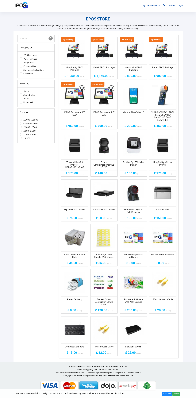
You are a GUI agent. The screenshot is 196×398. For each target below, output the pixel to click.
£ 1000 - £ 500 (30, 127)
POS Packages (30, 55)
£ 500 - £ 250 (29, 131)
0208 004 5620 (151, 5)
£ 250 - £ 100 (29, 134)
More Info (167, 394)
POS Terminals (30, 59)
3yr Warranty (127, 40)
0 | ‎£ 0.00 (168, 5)
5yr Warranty (68, 40)
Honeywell (28, 102)
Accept (176, 394)
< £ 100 (26, 138)
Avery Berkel (29, 95)
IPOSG (26, 98)
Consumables (29, 66)
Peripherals (28, 62)
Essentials (28, 73)
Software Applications (33, 70)
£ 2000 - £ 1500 (30, 119)
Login (180, 5)
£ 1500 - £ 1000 (30, 123)
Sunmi (26, 91)
